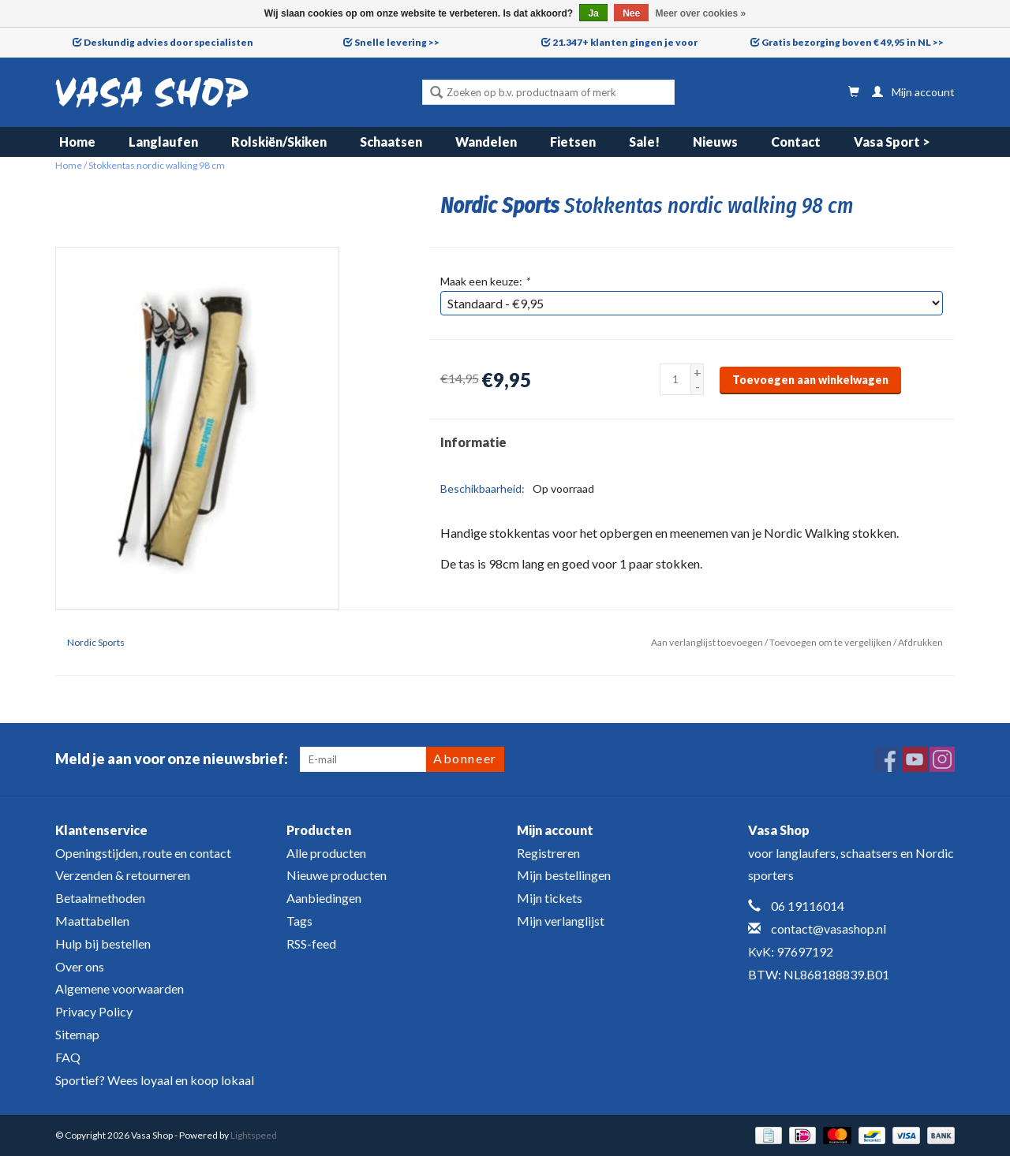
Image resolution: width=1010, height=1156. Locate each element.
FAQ (67, 1057)
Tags (299, 920)
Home (77, 141)
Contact (796, 141)
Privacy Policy (94, 1011)
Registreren (548, 852)
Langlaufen (163, 141)
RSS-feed (311, 943)
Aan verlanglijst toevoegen (707, 642)
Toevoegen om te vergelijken (831, 642)
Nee (631, 13)
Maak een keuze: (484, 281)
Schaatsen (391, 141)
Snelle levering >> (397, 42)
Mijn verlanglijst (560, 920)
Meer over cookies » (701, 13)
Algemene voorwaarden (119, 988)
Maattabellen (92, 920)
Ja (593, 13)
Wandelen (486, 141)
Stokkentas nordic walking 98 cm (156, 165)
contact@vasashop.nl (828, 928)
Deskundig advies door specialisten (168, 42)
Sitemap (77, 1034)
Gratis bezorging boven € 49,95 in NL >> (852, 42)
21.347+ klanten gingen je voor (625, 42)
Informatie (473, 441)
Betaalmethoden (100, 897)
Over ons (79, 966)
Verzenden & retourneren (122, 874)
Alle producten (326, 852)
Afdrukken (920, 642)
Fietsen (573, 141)
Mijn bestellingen (564, 874)
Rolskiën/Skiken (279, 141)
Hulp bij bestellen (103, 943)
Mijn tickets (549, 897)
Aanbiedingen (323, 897)
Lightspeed (253, 1135)
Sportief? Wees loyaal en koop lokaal (154, 1079)
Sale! (644, 141)
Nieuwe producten (336, 874)
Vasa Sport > (892, 141)
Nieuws (715, 141)
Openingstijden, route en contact (143, 852)
